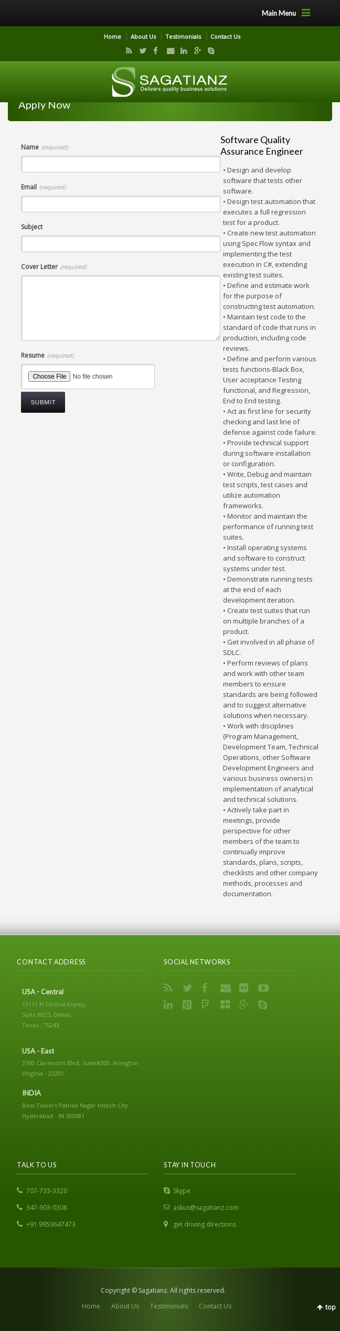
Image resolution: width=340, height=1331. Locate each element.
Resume (47, 355)
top (330, 1307)
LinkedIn (181, 51)
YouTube (264, 988)
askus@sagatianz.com (206, 1207)
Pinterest (189, 1005)
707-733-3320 (46, 1190)
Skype (208, 51)
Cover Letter (54, 266)
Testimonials (183, 36)
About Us (143, 36)
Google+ (195, 51)
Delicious (226, 1005)
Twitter (141, 51)
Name (44, 147)
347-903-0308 (46, 1207)
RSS (127, 51)
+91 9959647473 (51, 1224)
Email (168, 51)
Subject (31, 226)
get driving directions (204, 1224)
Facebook (154, 51)
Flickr (245, 988)
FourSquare (207, 1005)
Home (112, 36)
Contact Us (225, 36)
